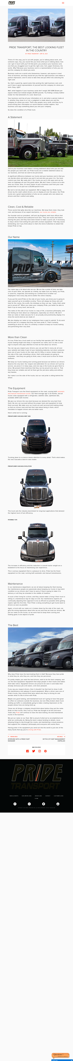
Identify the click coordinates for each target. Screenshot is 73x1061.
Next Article (51, 739)
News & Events (14, 795)
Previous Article (22, 739)
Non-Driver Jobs (26, 795)
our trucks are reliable (48, 212)
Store (36, 798)
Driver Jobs (38, 795)
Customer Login (58, 795)
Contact (47, 795)
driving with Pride (34, 730)
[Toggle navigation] (63, 2)
